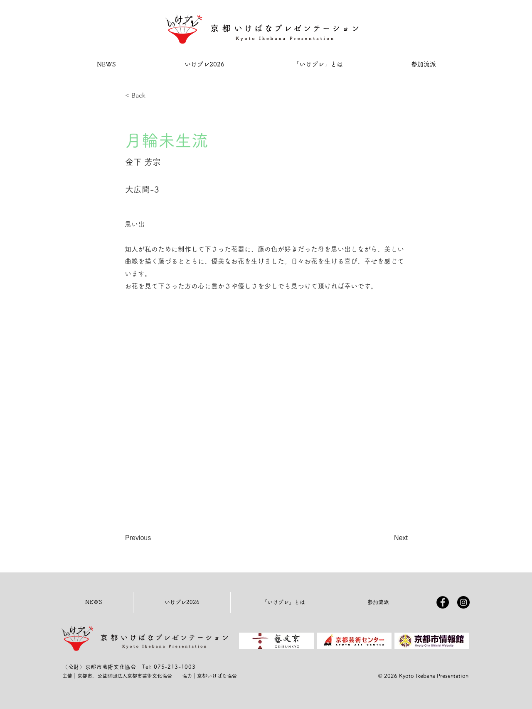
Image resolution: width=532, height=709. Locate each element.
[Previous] (152, 538)
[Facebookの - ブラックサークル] (442, 602)
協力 (187, 675)
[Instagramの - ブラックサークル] (463, 602)
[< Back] (152, 95)
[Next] (387, 538)
